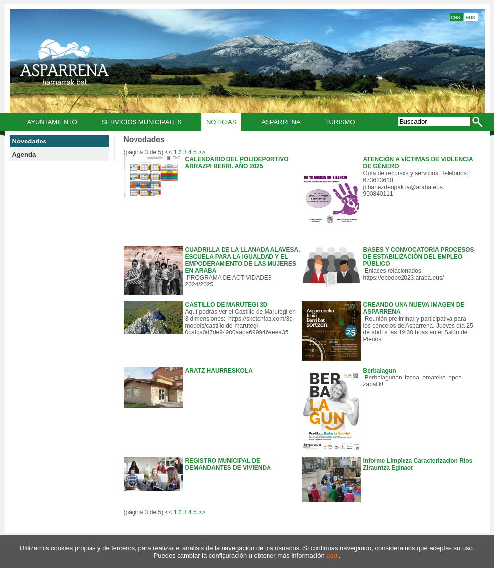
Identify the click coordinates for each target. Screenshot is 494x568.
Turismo (340, 122)
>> (201, 152)
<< (168, 152)
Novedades (29, 141)
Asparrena (280, 122)
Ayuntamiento (52, 122)
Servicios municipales (141, 122)
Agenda (24, 154)
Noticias (221, 122)
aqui (332, 555)
